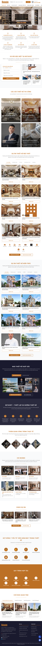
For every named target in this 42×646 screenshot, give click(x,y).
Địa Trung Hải (30, 272)
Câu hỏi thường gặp (35, 600)
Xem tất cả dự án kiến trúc (27, 355)
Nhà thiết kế (33, 631)
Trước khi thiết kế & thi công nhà (7, 600)
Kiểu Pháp (19, 272)
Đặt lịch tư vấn (11, 201)
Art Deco (20, 162)
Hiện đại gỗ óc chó (27, 162)
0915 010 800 (7, 636)
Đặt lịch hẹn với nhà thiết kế (15, 394)
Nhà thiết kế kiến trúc (16, 375)
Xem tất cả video (26, 525)
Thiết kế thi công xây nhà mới (23, 626)
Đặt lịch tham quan (16, 525)
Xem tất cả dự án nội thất (27, 254)
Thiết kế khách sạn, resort (23, 636)
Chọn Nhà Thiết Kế (22, 5)
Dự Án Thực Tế (14, 5)
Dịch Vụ (8, 5)
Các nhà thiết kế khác (27, 394)
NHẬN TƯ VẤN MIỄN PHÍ (11, 78)
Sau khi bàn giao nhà (27, 600)
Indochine (34, 162)
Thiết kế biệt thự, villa (22, 634)
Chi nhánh (37, 5)
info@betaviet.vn (5, 637)
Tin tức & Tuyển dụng (34, 633)
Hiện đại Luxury (14, 162)
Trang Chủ (4, 5)
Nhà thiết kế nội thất (26, 375)
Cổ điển (24, 272)
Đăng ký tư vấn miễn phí (15, 254)
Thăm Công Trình (30, 5)
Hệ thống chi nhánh (34, 630)
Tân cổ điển (8, 162)
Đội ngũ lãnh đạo (33, 628)
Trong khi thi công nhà (18, 600)
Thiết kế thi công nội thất (23, 628)
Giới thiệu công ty (34, 626)
